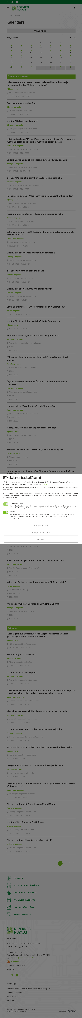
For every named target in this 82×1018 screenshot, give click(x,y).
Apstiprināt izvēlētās (41, 532)
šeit (45, 484)
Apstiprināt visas (41, 525)
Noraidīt (41, 539)
